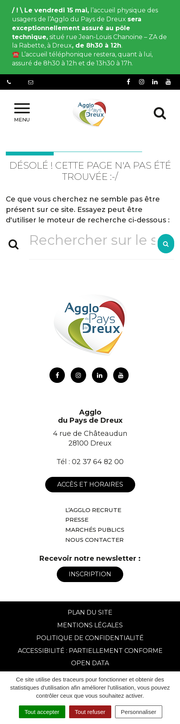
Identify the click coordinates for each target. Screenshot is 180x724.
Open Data (90, 663)
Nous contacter (94, 539)
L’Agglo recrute (93, 510)
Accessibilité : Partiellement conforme (90, 650)
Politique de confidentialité (90, 638)
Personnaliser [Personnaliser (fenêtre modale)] (138, 712)
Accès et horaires (90, 484)
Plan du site (90, 612)
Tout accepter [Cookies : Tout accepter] (42, 712)
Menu (22, 113)
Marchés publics (94, 529)
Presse (76, 519)
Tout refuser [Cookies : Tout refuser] (90, 712)
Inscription (90, 574)
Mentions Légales (90, 625)
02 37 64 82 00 (98, 462)
